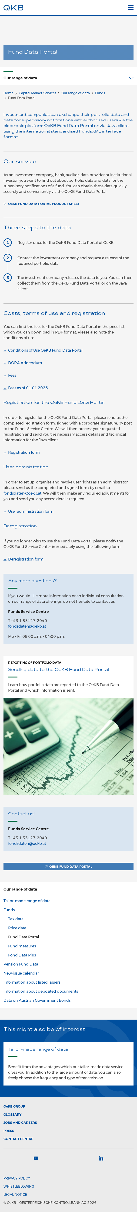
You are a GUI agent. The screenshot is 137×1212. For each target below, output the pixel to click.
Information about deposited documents (40, 991)
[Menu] (131, 7)
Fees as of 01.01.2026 (28, 388)
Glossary (12, 1114)
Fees (12, 375)
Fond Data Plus (22, 955)
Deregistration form (25, 559)
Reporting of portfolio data (34, 663)
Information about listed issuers (31, 982)
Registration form (24, 452)
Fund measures (22, 946)
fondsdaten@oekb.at (22, 493)
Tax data (15, 919)
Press (8, 1131)
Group (14, 1106)
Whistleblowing (18, 1186)
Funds (100, 93)
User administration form (30, 511)
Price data (17, 928)
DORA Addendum (25, 363)
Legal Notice (15, 1195)
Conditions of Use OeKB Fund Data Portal (45, 350)
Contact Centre (18, 1139)
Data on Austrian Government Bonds (36, 1000)
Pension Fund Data (20, 964)
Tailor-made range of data (26, 901)
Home (8, 93)
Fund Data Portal (23, 937)
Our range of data (75, 93)
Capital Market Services (37, 93)
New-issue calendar (21, 973)
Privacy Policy (16, 1178)
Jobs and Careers (20, 1123)
